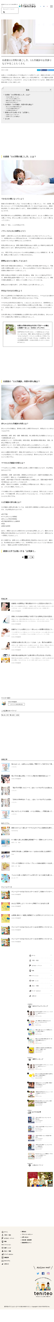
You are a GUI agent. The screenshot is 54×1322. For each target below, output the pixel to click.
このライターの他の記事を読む (16, 704)
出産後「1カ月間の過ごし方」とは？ (17, 95)
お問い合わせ (25, 1237)
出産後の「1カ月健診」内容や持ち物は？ (19, 104)
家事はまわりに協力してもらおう (13, 100)
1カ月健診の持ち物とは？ (12, 110)
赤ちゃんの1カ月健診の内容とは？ (14, 106)
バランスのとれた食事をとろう (13, 98)
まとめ (7, 119)
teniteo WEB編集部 (12, 701)
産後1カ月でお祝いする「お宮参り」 (17, 112)
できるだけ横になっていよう (12, 97)
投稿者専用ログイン (27, 1242)
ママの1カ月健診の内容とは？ (13, 108)
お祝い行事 (6, 715)
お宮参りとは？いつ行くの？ (12, 114)
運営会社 (24, 1231)
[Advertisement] (16, 737)
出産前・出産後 (15, 715)
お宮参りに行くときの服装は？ (13, 116)
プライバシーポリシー (27, 1234)
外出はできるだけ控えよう (12, 102)
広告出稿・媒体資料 (27, 1240)
